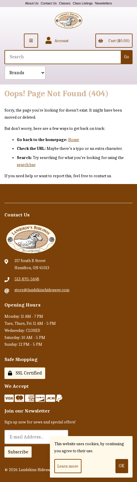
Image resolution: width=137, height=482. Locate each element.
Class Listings (83, 3)
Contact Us (49, 3)
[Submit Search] (127, 57)
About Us (31, 3)
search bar (26, 164)
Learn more (67, 466)
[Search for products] (63, 57)
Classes (65, 3)
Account (56, 40)
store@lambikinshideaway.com (41, 289)
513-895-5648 (26, 278)
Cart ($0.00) (113, 40)
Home (73, 139)
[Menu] (31, 41)
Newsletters (103, 3)
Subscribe (18, 452)
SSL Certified (25, 373)
